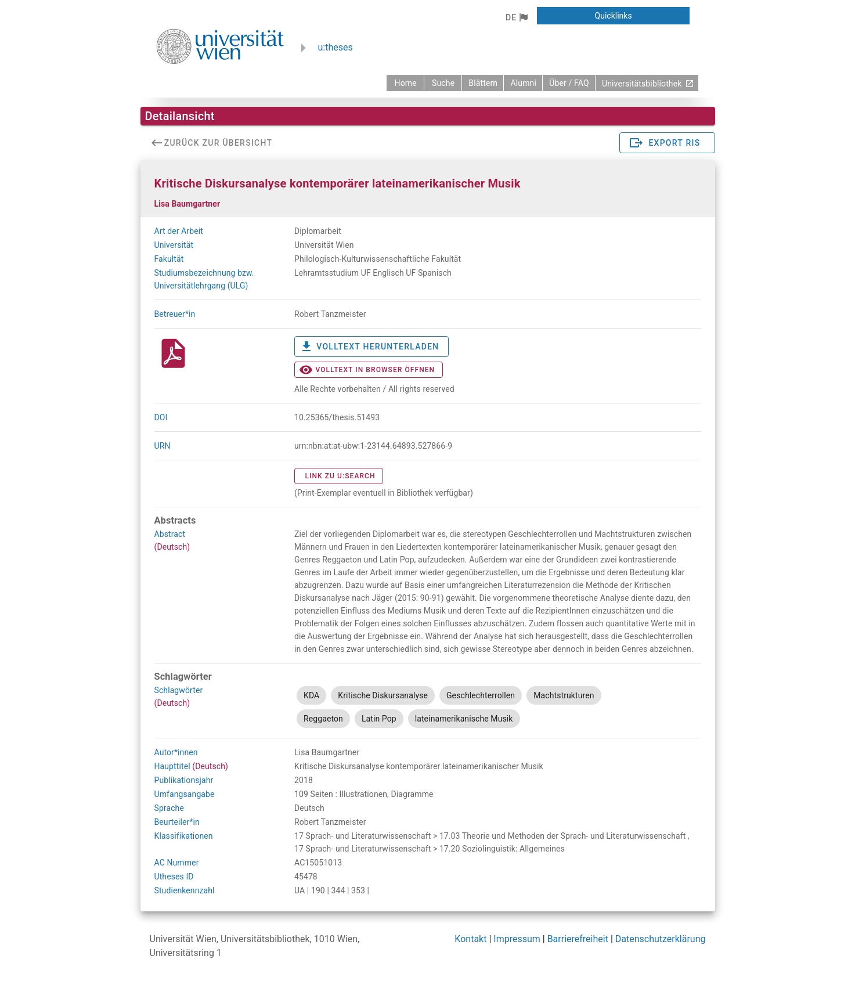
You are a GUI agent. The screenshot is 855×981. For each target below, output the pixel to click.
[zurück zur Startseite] (405, 83)
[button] (516, 17)
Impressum (516, 938)
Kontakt (470, 938)
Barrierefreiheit (577, 938)
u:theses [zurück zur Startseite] (335, 47)
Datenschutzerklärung (660, 938)
